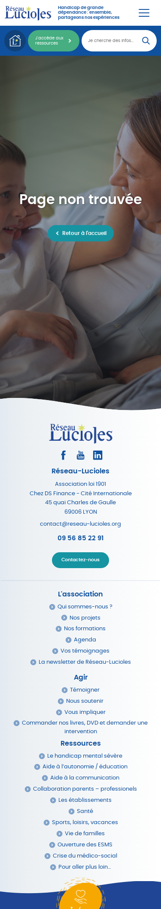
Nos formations (85, 629)
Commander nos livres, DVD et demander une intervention (85, 727)
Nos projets (85, 618)
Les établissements (85, 800)
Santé (85, 811)
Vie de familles (85, 834)
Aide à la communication (84, 778)
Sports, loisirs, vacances (85, 822)
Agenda (85, 640)
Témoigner (85, 690)
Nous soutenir (84, 701)
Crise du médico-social (85, 856)
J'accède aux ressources (49, 40)
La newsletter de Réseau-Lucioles (85, 662)
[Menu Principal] (144, 13)
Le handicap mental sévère (84, 756)
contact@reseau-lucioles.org (80, 524)
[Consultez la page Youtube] (80, 455)
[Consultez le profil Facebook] (63, 455)
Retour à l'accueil (84, 233)
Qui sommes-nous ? (85, 607)
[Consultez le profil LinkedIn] (97, 455)
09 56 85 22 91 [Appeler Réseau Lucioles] (80, 538)
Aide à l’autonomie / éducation (85, 767)
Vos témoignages (85, 651)
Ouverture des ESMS (85, 845)
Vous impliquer (85, 712)
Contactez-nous (80, 559)
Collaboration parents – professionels (85, 789)
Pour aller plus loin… (84, 867)
